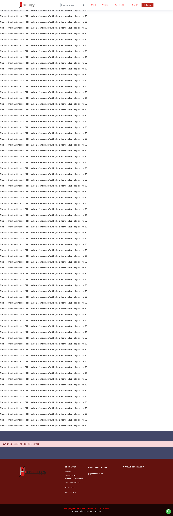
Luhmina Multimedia (93, 511)
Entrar (135, 5)
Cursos (105, 5)
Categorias (119, 5)
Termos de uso (71, 475)
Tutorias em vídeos (72, 482)
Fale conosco (70, 492)
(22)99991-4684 (96, 474)
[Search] (70, 5)
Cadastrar (147, 5)
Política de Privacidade (74, 479)
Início (93, 5)
